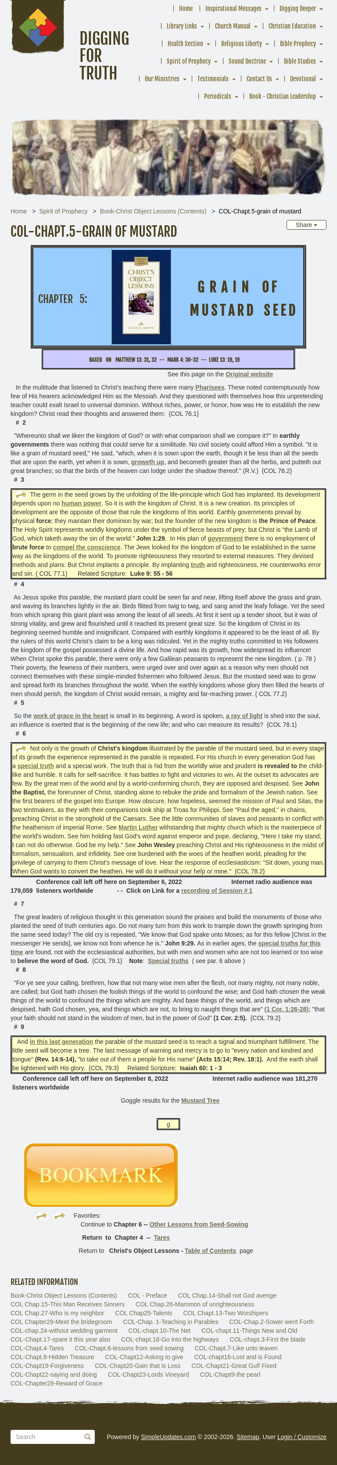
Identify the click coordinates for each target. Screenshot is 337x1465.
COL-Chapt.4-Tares (37, 1348)
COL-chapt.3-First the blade (268, 1339)
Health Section (185, 43)
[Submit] (88, 1437)
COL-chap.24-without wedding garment (64, 1330)
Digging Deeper (298, 8)
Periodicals (217, 96)
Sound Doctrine (247, 61)
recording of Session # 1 (217, 890)
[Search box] (53, 1437)
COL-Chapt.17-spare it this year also (60, 1339)
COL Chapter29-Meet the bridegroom (61, 1321)
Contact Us (259, 79)
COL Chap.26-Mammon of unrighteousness (195, 1304)
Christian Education (292, 26)
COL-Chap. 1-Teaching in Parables (170, 1321)
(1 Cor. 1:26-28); (288, 1009)
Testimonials (213, 79)
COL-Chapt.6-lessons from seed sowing (129, 1348)
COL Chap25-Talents (143, 1313)
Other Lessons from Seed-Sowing (199, 1224)
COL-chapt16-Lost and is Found (238, 1356)
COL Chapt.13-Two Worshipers (225, 1313)
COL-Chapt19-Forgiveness (47, 1365)
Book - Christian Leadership (282, 96)
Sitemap (248, 1436)
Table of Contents (210, 1250)
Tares (162, 1237)
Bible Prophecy (298, 43)
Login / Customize (301, 1436)
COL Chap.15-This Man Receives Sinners (68, 1304)
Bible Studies (300, 61)
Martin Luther (138, 827)
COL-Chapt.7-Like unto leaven (235, 1348)
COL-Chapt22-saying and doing (54, 1374)
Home (186, 8)
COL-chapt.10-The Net (159, 1330)
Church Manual (233, 26)
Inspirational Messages (233, 8)
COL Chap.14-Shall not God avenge (227, 1295)
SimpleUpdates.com (168, 1436)
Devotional (303, 79)
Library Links (182, 26)
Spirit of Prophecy (189, 61)
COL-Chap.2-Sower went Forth (271, 1321)
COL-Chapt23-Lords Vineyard (148, 1374)
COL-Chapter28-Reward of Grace (56, 1383)
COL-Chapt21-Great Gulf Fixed (233, 1365)
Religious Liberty (241, 43)
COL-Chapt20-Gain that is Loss (137, 1365)
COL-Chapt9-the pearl (230, 1374)
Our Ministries (162, 79)
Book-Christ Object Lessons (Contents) (153, 211)
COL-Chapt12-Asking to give (144, 1356)
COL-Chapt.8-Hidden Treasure (52, 1356)
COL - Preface (147, 1295)
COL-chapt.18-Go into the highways (170, 1339)
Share (306, 224)
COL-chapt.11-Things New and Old (249, 1330)
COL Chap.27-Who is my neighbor (57, 1313)
